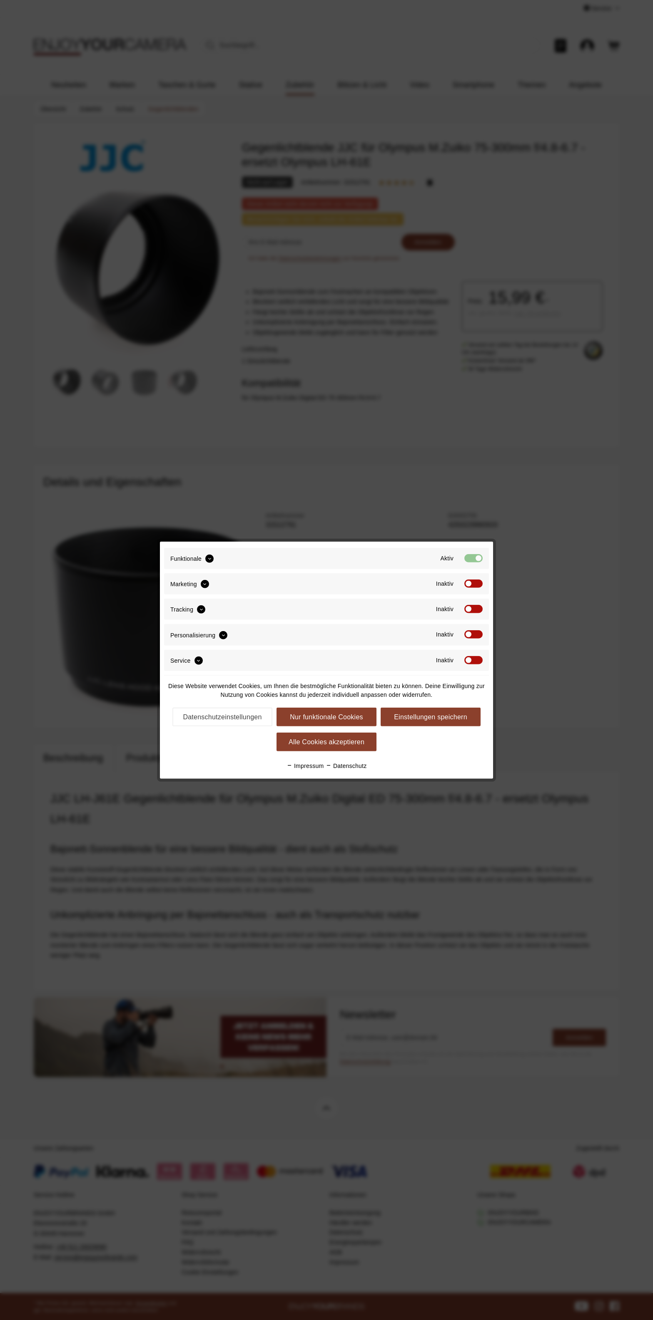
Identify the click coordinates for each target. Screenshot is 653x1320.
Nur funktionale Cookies (326, 717)
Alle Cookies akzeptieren (326, 741)
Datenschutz (346, 766)
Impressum (305, 766)
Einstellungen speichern (430, 717)
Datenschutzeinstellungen (222, 717)
